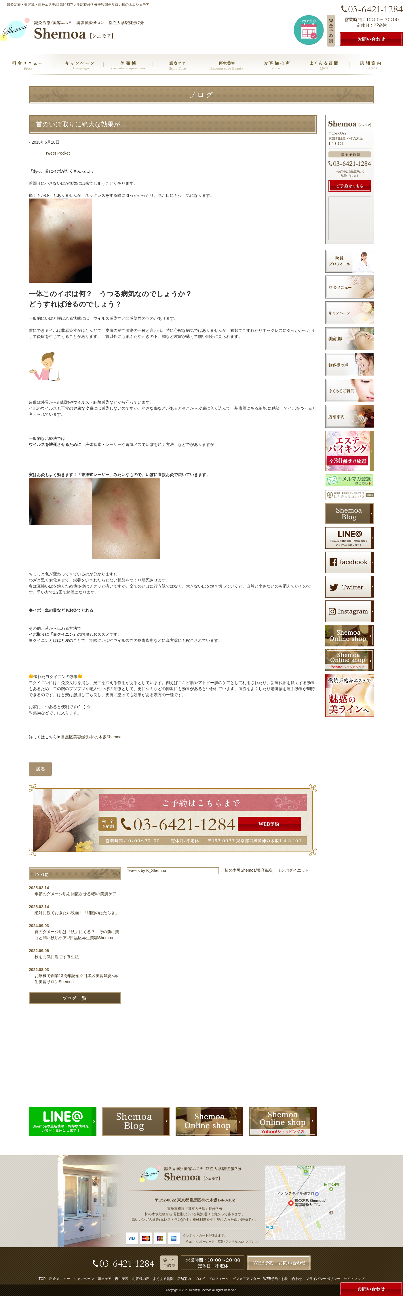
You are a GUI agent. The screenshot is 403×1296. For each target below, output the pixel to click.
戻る (40, 768)
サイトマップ (354, 1279)
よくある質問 (163, 1279)
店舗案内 (184, 1279)
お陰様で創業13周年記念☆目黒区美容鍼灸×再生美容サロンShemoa (76, 978)
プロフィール (218, 1279)
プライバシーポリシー (323, 1279)
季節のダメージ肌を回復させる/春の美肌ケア (77, 893)
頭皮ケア (104, 1279)
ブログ (199, 1279)
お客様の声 (140, 1279)
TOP (42, 1279)
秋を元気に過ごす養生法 (57, 956)
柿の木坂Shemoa (200, 1290)
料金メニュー (59, 1279)
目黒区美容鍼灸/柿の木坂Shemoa (91, 737)
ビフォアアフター (246, 1279)
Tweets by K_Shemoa (146, 870)
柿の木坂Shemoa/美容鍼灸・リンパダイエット (267, 870)
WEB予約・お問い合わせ (282, 1279)
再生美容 (122, 1279)
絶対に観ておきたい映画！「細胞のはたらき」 (77, 912)
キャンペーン (83, 1279)
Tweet (50, 153)
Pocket (63, 153)
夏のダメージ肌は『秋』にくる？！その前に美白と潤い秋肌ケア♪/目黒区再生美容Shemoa (77, 934)
